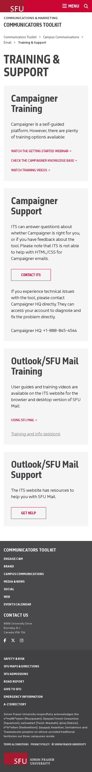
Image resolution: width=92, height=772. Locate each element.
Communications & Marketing (31, 18)
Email (8, 42)
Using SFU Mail (22, 420)
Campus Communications (61, 37)
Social (9, 589)
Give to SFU (12, 689)
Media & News (14, 581)
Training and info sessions (35, 434)
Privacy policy (40, 744)
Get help (28, 513)
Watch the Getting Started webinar (39, 151)
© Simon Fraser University (69, 744)
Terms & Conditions (16, 744)
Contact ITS (31, 275)
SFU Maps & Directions (21, 666)
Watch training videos (29, 170)
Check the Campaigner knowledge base (42, 160)
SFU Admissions (16, 674)
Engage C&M (13, 559)
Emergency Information (23, 697)
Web (7, 597)
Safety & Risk (14, 659)
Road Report (14, 681)
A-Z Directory (15, 704)
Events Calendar (17, 604)
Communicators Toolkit (33, 24)
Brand (9, 566)
